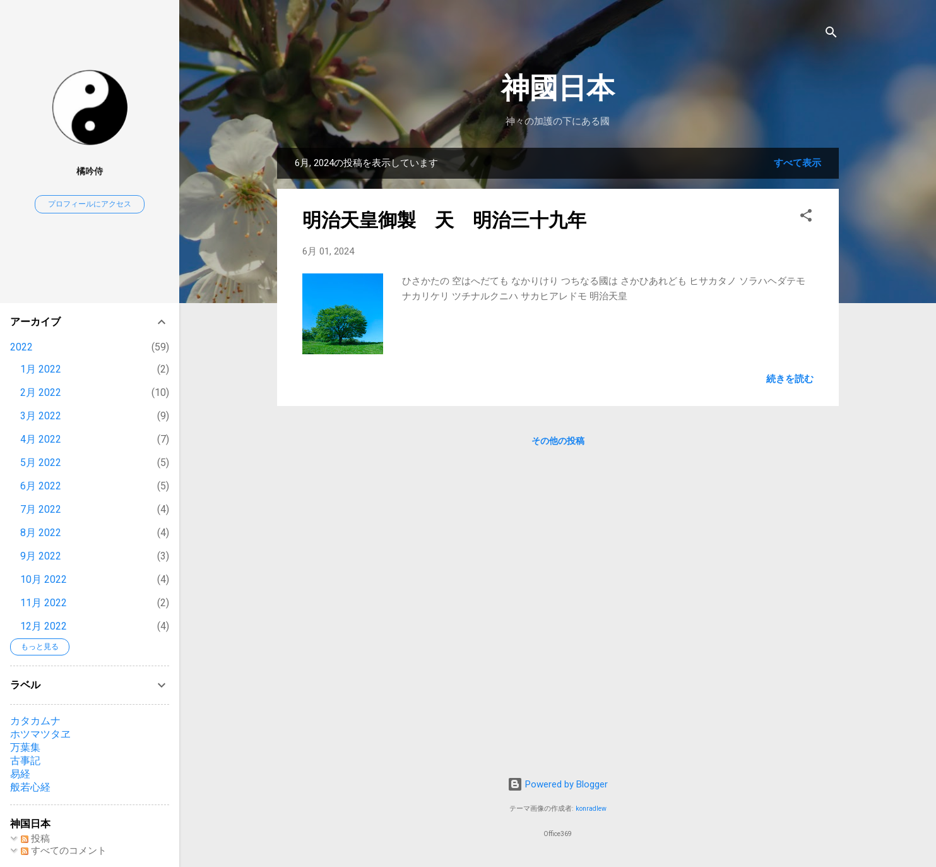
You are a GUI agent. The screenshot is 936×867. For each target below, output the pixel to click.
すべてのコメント (64, 850)
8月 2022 (40, 533)
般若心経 (30, 787)
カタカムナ (35, 721)
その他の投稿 (557, 441)
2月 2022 (40, 392)
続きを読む (790, 379)
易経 (20, 774)
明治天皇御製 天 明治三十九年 (444, 220)
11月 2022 (43, 603)
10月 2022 (43, 579)
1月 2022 (40, 369)
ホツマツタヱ (40, 734)
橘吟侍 (89, 171)
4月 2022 (40, 439)
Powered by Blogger (557, 784)
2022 (21, 347)
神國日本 (558, 88)
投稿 (35, 838)
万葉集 (25, 747)
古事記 (25, 761)
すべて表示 (797, 163)
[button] (806, 217)
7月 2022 (40, 509)
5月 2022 (40, 463)
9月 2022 (40, 556)
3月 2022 (40, 416)
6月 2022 (40, 486)
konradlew (591, 808)
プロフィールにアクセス (89, 204)
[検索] (831, 34)
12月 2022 (43, 626)
